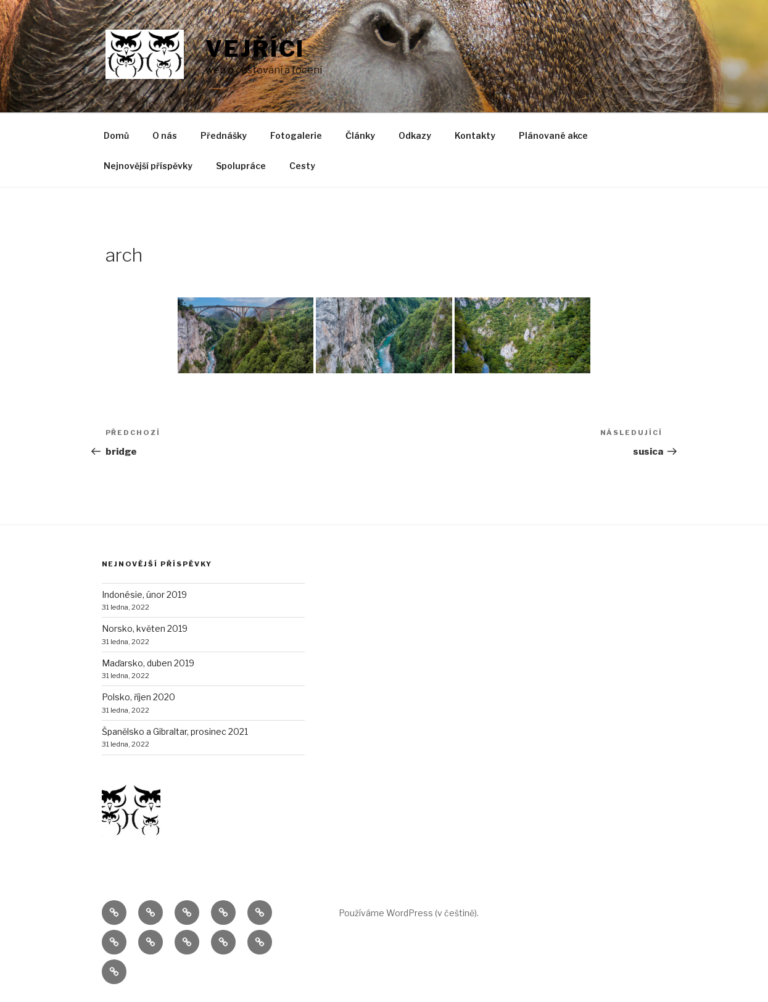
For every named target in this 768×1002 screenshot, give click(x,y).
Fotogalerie (296, 135)
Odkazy (414, 135)
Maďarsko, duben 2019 (148, 663)
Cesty (302, 165)
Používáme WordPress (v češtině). (409, 913)
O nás (164, 135)
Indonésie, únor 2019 (144, 594)
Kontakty (475, 135)
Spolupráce (241, 165)
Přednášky (223, 135)
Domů (116, 135)
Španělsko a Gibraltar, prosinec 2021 (175, 731)
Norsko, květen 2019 (145, 628)
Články (360, 135)
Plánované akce (553, 135)
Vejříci (255, 48)
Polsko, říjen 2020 (138, 697)
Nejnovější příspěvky (148, 165)
